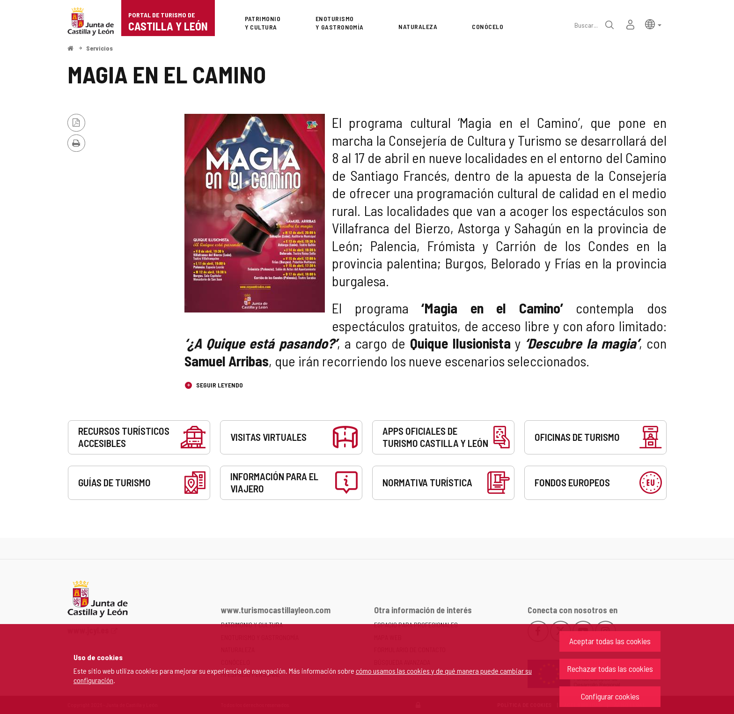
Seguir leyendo (219, 385)
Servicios (99, 48)
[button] (653, 24)
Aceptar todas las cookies (610, 641)
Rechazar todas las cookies (610, 668)
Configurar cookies (610, 696)
